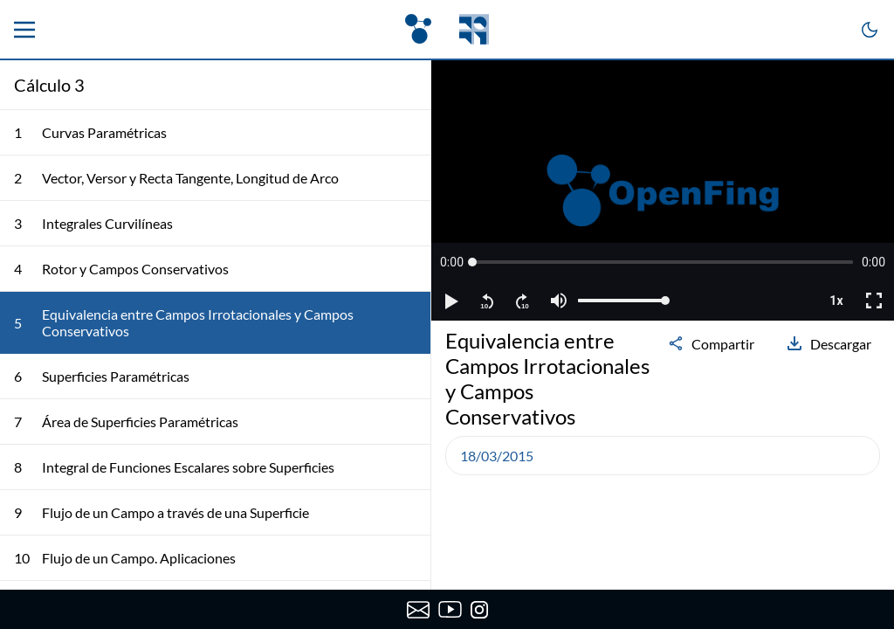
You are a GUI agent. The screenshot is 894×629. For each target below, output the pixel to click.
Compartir (710, 343)
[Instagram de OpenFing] (479, 610)
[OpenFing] (447, 29)
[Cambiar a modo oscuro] (869, 29)
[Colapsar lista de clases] (403, 85)
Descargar (828, 343)
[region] (662, 190)
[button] (451, 262)
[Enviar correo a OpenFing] (418, 610)
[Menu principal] (24, 29)
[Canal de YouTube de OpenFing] (450, 610)
